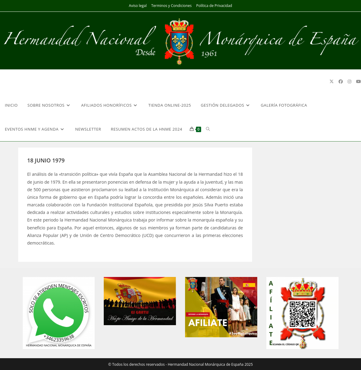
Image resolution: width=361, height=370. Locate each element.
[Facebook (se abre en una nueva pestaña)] (340, 81)
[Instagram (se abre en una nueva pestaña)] (349, 81)
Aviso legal (138, 5)
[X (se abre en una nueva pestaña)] (331, 81)
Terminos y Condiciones (171, 5)
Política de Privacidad (214, 5)
